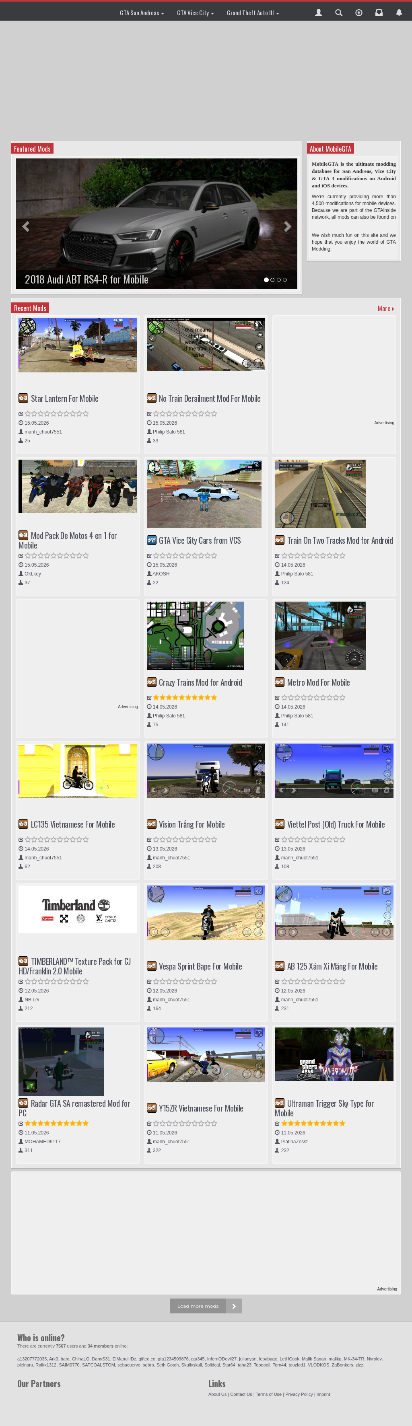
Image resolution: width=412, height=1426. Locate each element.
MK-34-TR (354, 1358)
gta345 (198, 1358)
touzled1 (296, 1364)
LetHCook (289, 1358)
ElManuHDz (124, 1358)
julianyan (247, 1358)
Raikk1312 (45, 1364)
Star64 (228, 1364)
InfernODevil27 (222, 1358)
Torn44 (279, 1364)
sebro (148, 1364)
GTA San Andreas (142, 12)
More (386, 308)
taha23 (244, 1364)
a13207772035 (32, 1358)
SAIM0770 (69, 1364)
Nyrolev (374, 1358)
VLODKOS (318, 1364)
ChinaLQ (80, 1358)
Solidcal (212, 1364)
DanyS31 (101, 1358)
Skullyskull (191, 1364)
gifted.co (147, 1358)
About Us (217, 1394)
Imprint (323, 1394)
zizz (359, 1364)
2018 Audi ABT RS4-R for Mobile (86, 279)
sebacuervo (128, 1364)
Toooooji (262, 1364)
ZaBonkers (342, 1364)
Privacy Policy (299, 1394)
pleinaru (25, 1364)
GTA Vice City (195, 12)
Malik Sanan (314, 1358)
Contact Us (241, 1394)
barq (65, 1358)
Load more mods (197, 1306)
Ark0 (53, 1358)
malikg (335, 1358)
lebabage (268, 1358)
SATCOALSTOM (98, 1364)
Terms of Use (268, 1394)
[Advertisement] (207, 80)
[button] (319, 11)
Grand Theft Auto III (253, 12)
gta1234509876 (173, 1358)
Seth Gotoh (168, 1364)
